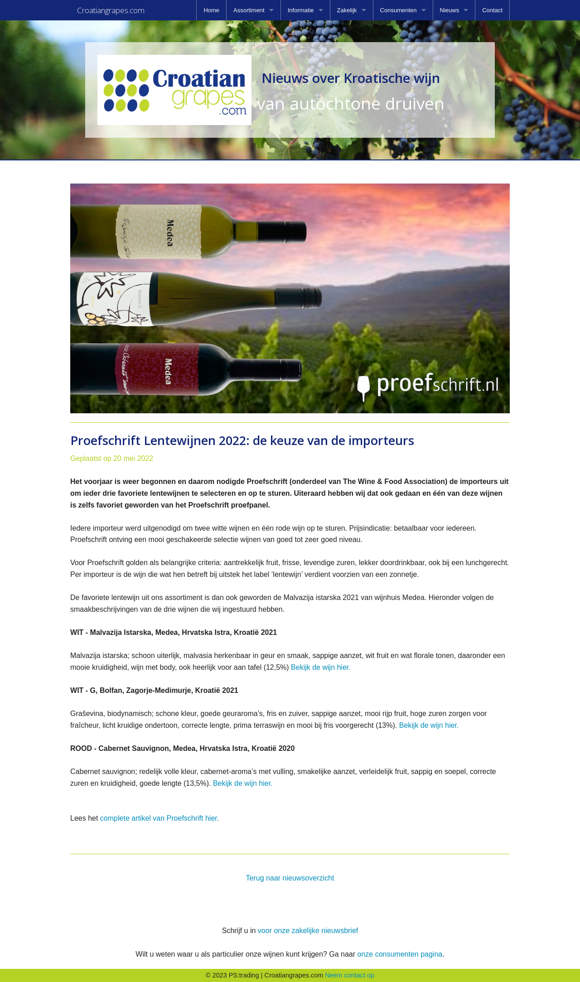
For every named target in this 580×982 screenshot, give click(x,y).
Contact (492, 10)
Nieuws (449, 10)
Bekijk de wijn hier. (321, 667)
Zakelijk (347, 10)
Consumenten (398, 10)
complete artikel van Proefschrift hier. (159, 818)
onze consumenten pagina (399, 954)
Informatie (301, 10)
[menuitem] (211, 10)
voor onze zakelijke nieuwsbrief (308, 930)
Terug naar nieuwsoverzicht (290, 878)
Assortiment (249, 10)
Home (211, 10)
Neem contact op (349, 975)
